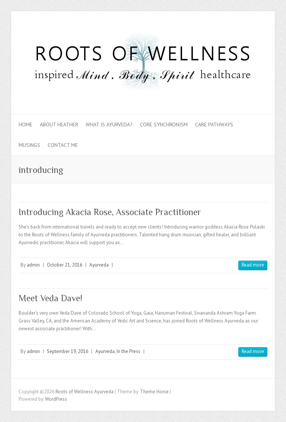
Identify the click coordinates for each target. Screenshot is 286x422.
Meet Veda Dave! (50, 298)
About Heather (59, 124)
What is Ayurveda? (109, 124)
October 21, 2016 (64, 265)
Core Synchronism (164, 124)
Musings (29, 145)
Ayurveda (99, 265)
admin (33, 265)
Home (25, 124)
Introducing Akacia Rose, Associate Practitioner (110, 212)
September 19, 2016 (67, 351)
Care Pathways (214, 124)
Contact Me (63, 145)
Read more (253, 265)
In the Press (128, 351)
